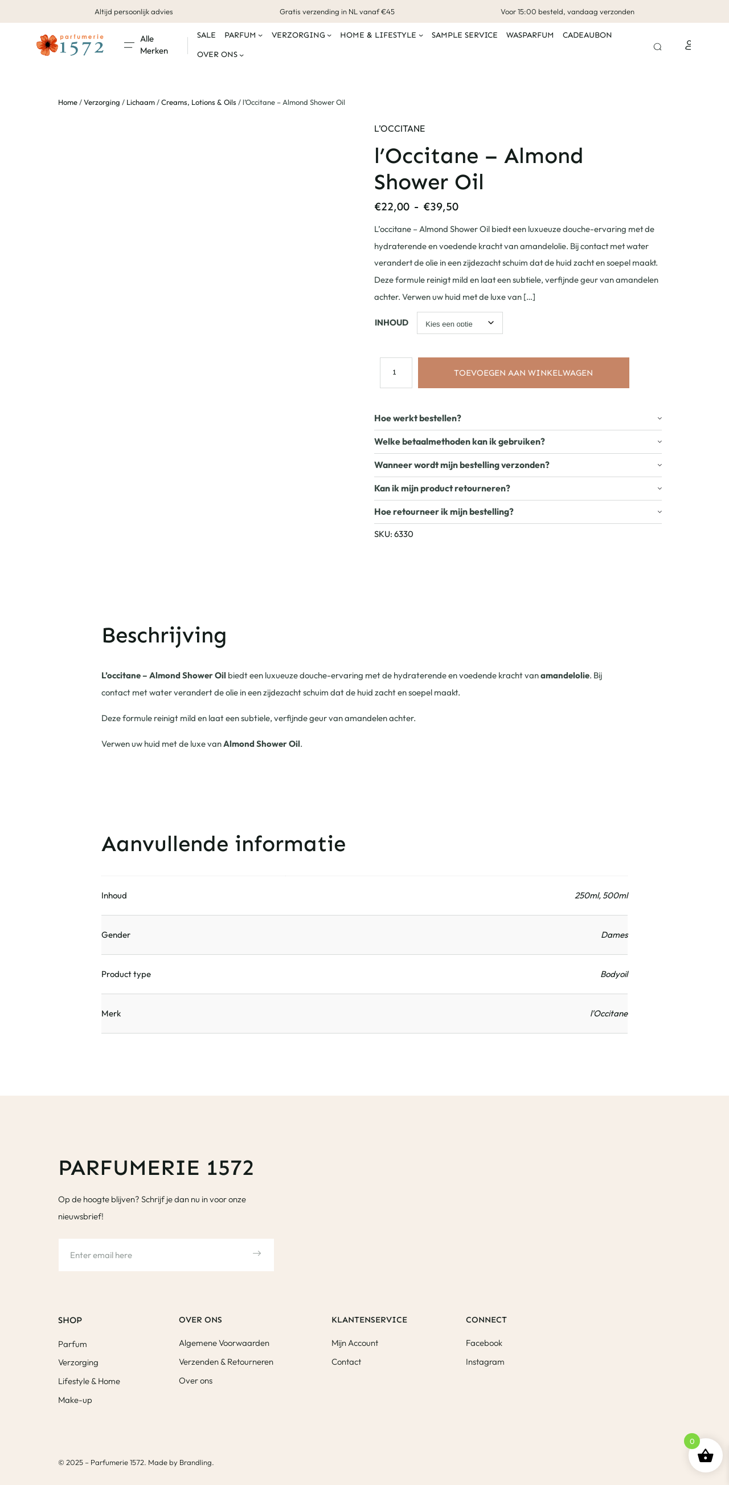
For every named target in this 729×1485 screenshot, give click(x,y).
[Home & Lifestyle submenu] (421, 34)
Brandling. (196, 1462)
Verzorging (102, 102)
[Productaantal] (394, 372)
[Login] (688, 44)
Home (67, 102)
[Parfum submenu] (260, 34)
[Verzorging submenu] (329, 34)
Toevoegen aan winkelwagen (523, 373)
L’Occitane (399, 128)
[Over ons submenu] (241, 54)
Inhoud (391, 322)
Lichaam (140, 102)
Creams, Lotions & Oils (198, 102)
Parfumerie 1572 (156, 1167)
